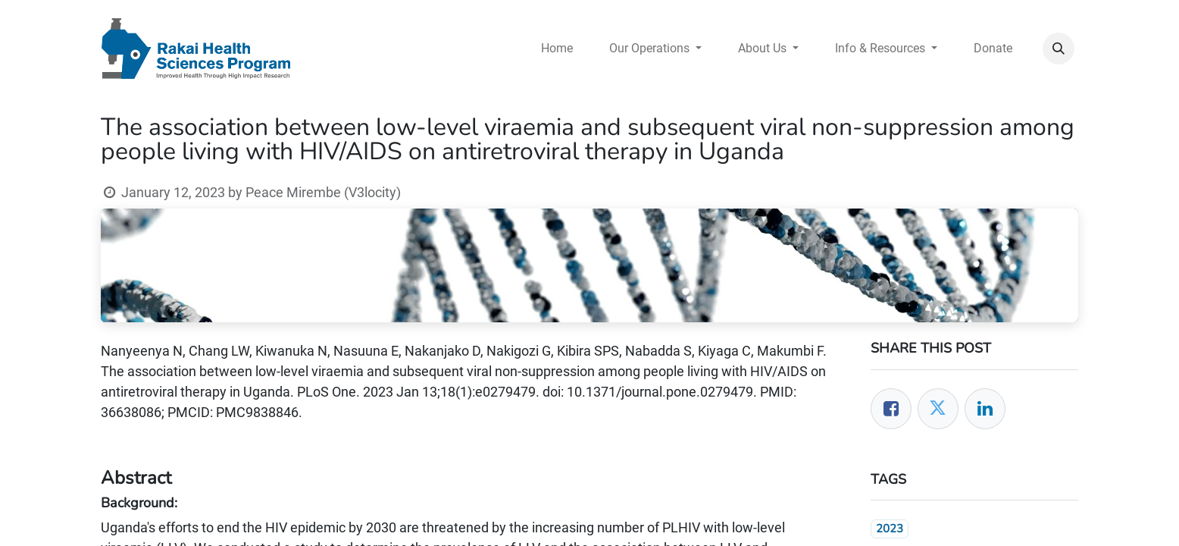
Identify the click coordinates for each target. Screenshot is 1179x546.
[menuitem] (557, 48)
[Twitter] (938, 408)
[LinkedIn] (985, 408)
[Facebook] (891, 408)
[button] (1058, 48)
